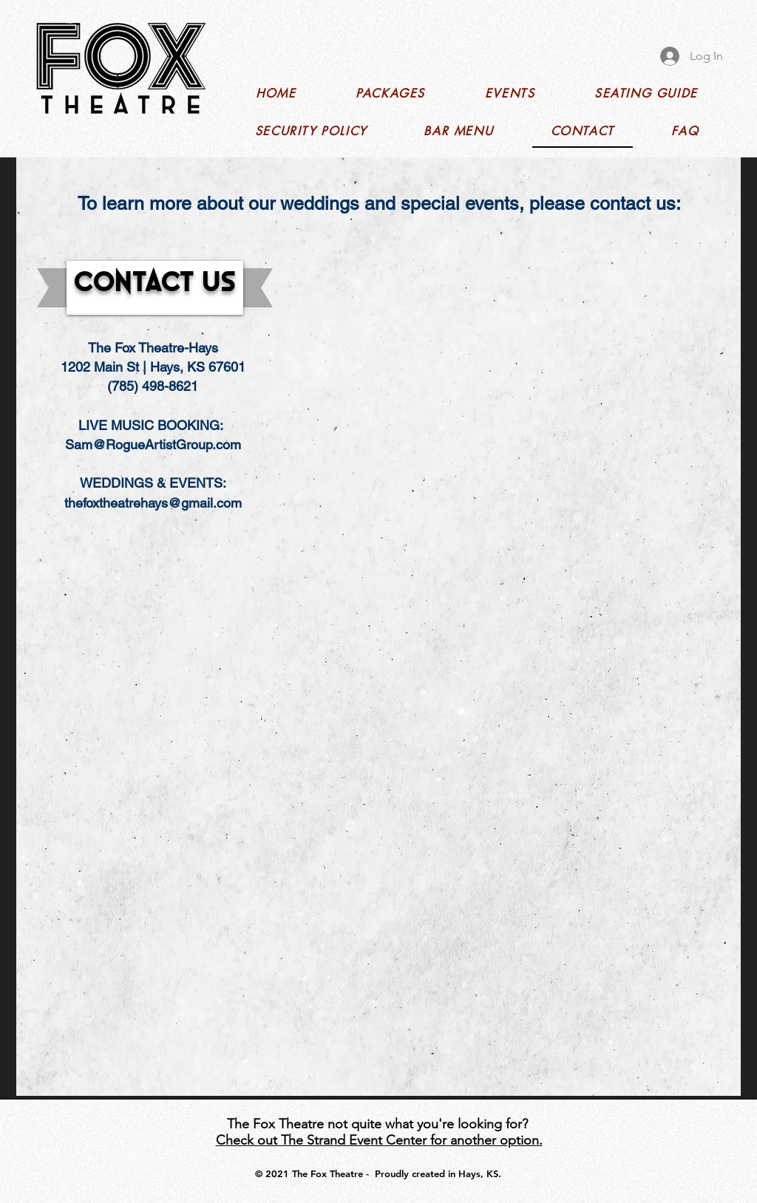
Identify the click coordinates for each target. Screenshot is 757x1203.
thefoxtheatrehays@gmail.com (153, 503)
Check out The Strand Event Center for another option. (379, 1140)
